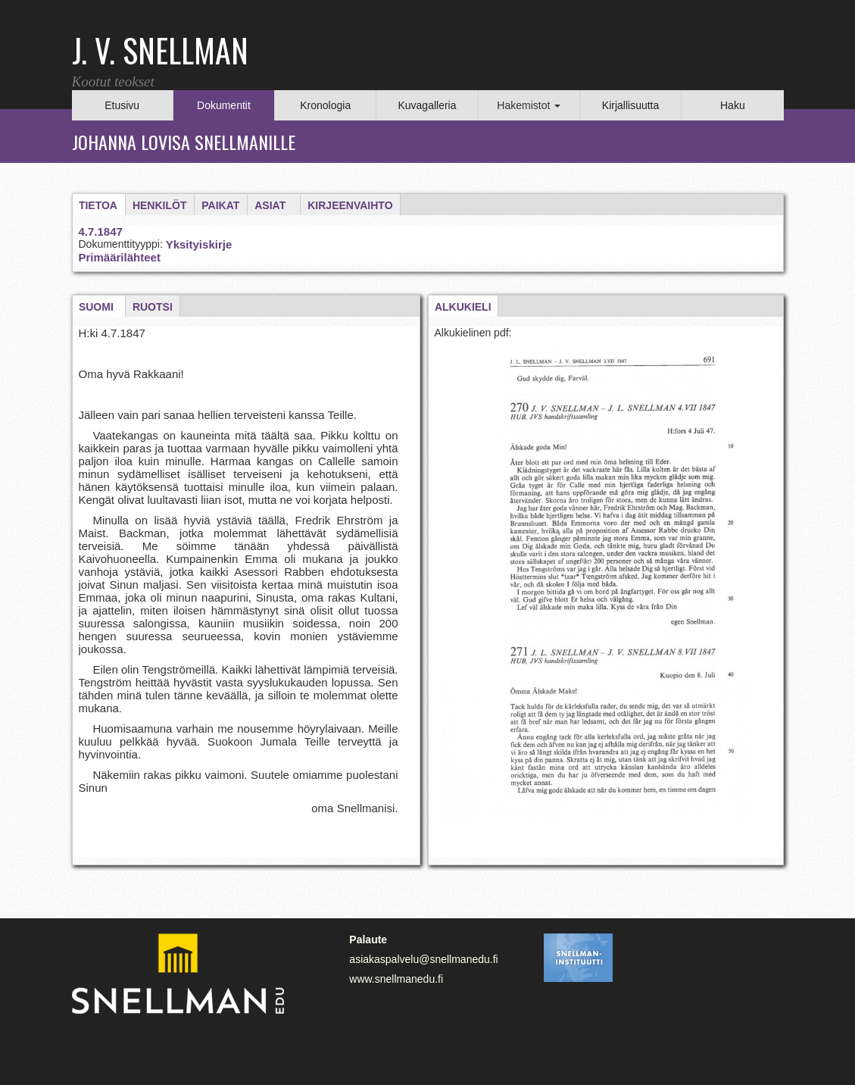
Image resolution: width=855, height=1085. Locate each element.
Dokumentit (224, 105)
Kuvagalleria (427, 105)
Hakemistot (528, 105)
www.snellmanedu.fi (396, 979)
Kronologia (325, 105)
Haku (732, 105)
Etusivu (122, 105)
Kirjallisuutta (630, 105)
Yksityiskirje (199, 244)
